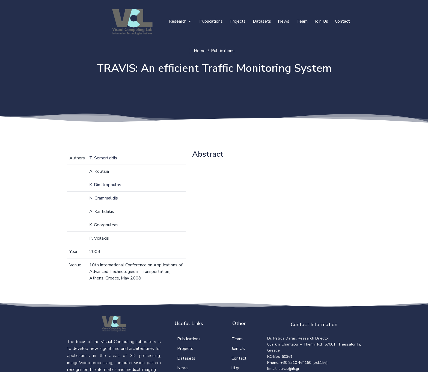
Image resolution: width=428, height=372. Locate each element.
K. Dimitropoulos (105, 185)
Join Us (321, 21)
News (283, 21)
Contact (342, 21)
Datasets (262, 21)
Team (302, 21)
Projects (238, 21)
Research (180, 21)
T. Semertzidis (103, 158)
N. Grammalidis (103, 198)
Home (200, 51)
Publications (211, 21)
